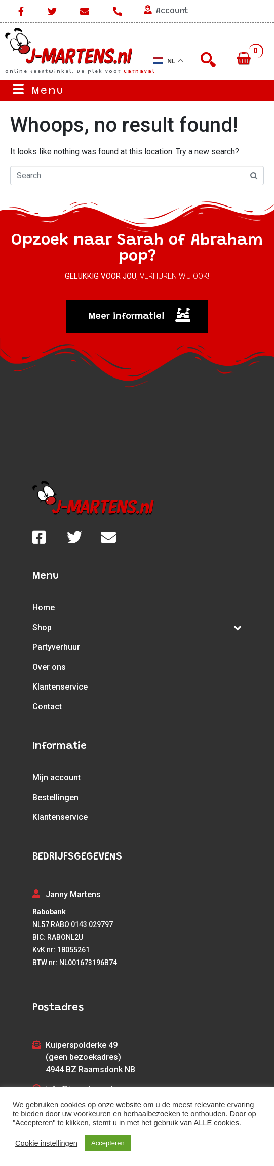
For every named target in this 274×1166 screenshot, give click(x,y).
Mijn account (56, 777)
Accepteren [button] (108, 1143)
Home (43, 607)
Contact (47, 706)
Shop (137, 627)
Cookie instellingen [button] (46, 1143)
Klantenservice (60, 687)
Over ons (49, 667)
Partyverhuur (56, 647)
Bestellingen (55, 797)
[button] (137, 316)
